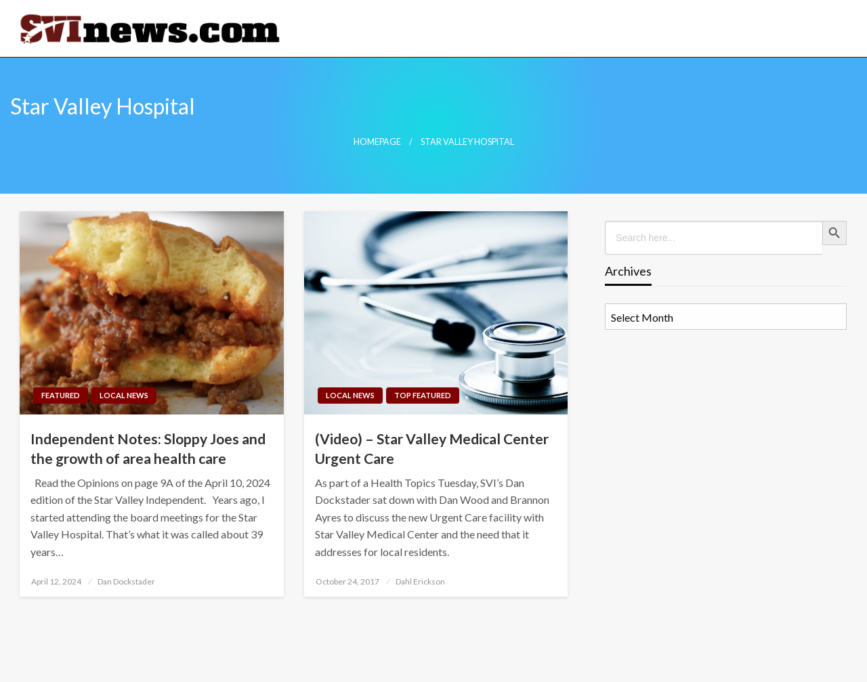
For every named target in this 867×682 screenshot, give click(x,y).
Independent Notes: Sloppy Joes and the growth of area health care (148, 448)
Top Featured (422, 395)
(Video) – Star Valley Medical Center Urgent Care (432, 448)
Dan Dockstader (126, 581)
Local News (124, 395)
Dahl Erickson (420, 581)
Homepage (377, 142)
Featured (60, 395)
